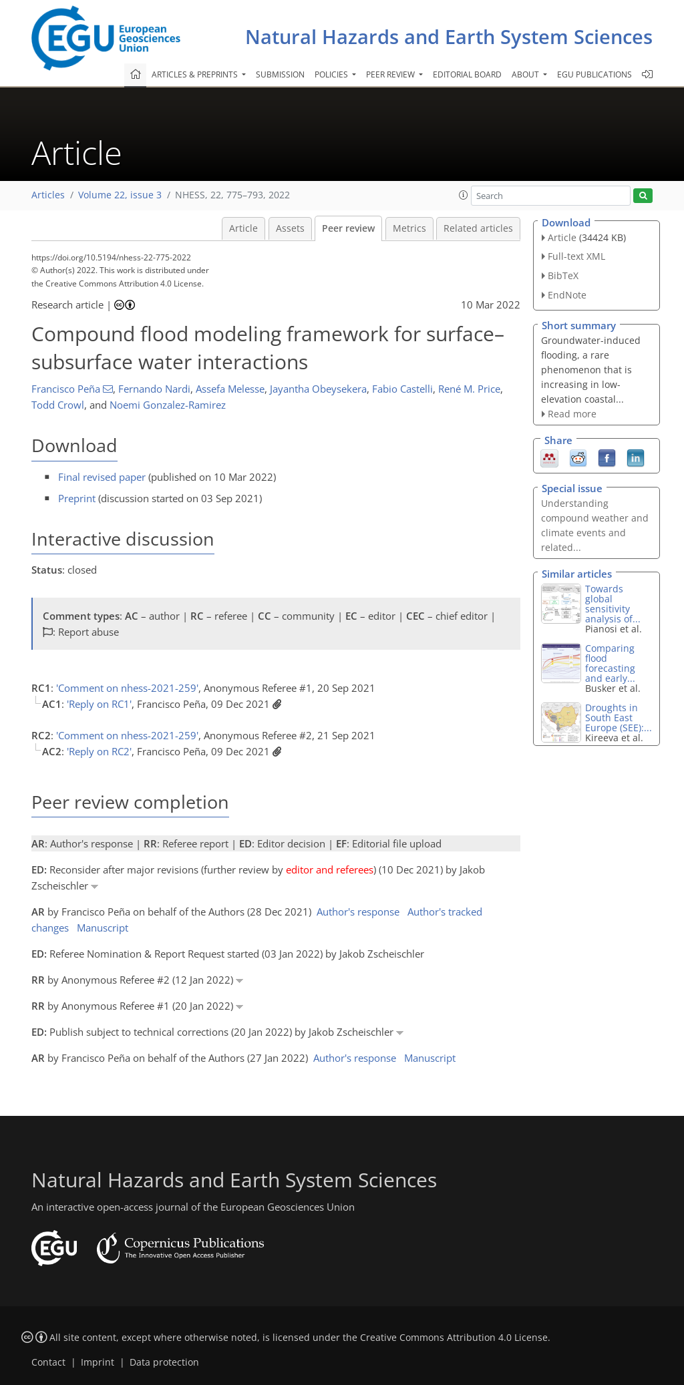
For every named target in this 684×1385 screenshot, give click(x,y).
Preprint (77, 498)
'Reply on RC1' (99, 704)
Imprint (97, 1362)
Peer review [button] (391, 74)
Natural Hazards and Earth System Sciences (449, 36)
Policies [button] (332, 74)
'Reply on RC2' (99, 751)
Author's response (358, 911)
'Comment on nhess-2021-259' (127, 688)
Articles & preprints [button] (196, 74)
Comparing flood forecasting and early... (610, 663)
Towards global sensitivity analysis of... (613, 603)
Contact (48, 1362)
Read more (572, 413)
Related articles (478, 228)
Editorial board (467, 74)
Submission (280, 74)
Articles (48, 195)
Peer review (348, 228)
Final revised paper (102, 476)
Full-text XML (576, 256)
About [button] (526, 74)
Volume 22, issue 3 (120, 195)
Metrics (409, 228)
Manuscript (102, 927)
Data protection (164, 1362)
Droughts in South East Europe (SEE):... (618, 717)
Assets (290, 228)
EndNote (567, 294)
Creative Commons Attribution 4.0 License (454, 1338)
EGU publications (594, 74)
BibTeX (563, 275)
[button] (463, 195)
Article (243, 228)
